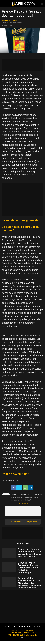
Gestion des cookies (30, 635)
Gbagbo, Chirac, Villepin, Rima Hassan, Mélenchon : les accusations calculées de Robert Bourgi (29, 583)
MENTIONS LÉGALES (30, 632)
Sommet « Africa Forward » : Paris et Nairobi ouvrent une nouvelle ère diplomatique (28, 568)
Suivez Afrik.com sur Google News (22, 522)
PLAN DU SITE (29, 630)
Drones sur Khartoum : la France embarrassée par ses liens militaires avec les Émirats (30, 553)
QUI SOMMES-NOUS (15, 632)
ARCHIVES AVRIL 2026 (15, 635)
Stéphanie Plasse (9, 20)
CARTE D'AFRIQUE (17, 630)
